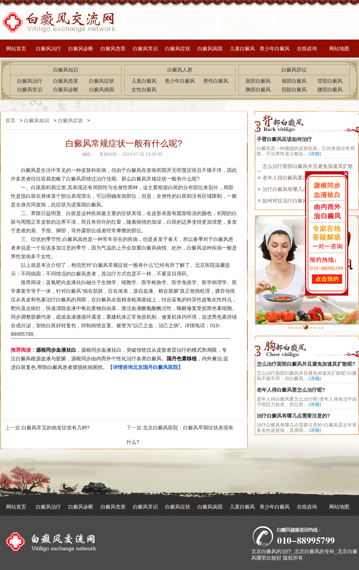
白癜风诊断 (80, 48)
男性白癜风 (215, 81)
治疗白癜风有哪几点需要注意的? (293, 416)
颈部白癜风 (294, 81)
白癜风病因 (210, 48)
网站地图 (339, 48)
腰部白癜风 (329, 89)
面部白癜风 (258, 81)
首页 (10, 120)
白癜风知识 (36, 120)
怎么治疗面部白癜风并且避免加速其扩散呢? (306, 364)
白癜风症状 (177, 48)
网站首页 (16, 48)
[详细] (315, 153)
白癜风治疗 (48, 48)
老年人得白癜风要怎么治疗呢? (291, 390)
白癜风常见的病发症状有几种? (56, 427)
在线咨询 (307, 48)
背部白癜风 (329, 81)
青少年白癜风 (275, 48)
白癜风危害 (113, 48)
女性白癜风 (144, 89)
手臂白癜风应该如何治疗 (284, 139)
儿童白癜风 (242, 48)
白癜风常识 (145, 48)
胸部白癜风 (258, 89)
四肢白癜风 (294, 89)
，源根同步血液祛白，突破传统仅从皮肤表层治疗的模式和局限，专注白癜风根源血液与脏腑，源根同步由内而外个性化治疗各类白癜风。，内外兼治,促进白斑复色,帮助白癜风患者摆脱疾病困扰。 (119, 358)
